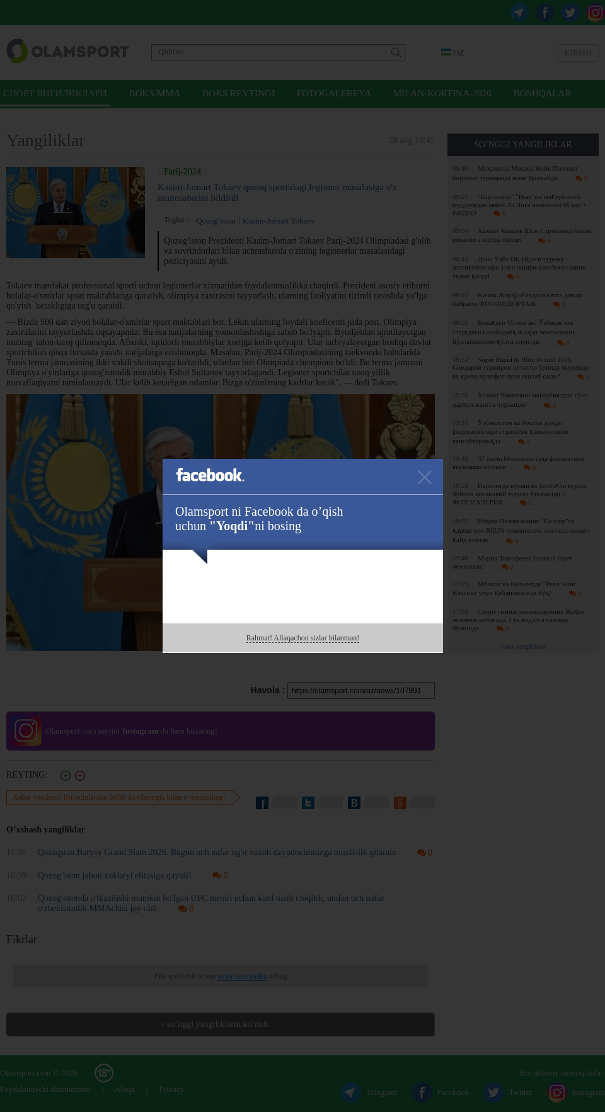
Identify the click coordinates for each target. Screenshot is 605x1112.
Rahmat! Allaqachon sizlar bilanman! (303, 637)
